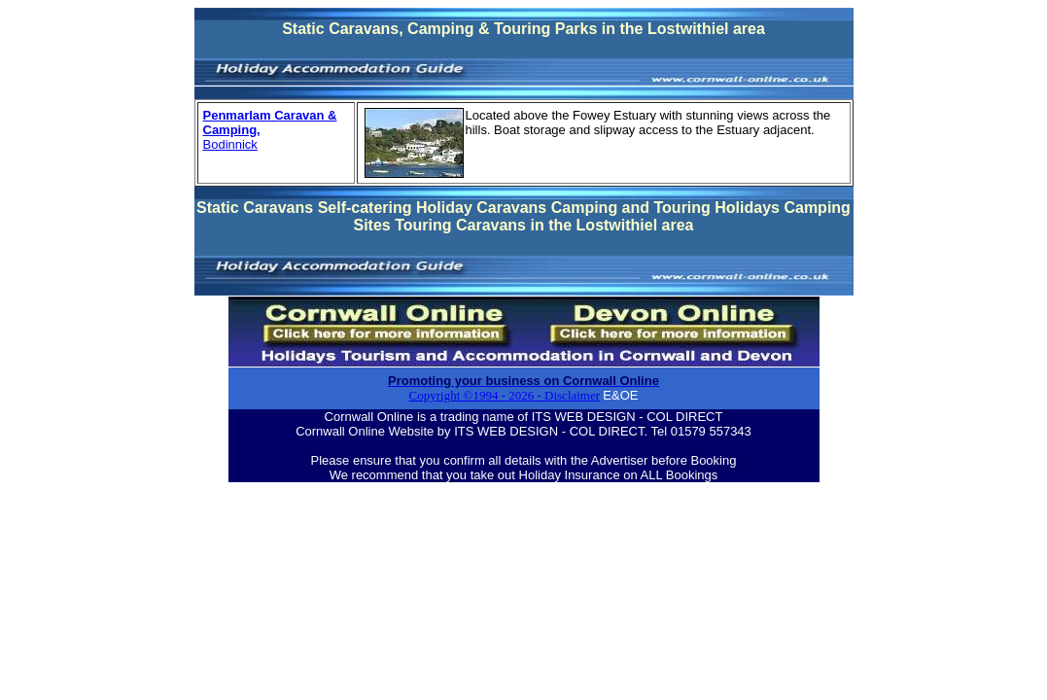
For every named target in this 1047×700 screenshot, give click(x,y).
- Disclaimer (567, 395)
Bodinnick (230, 144)
